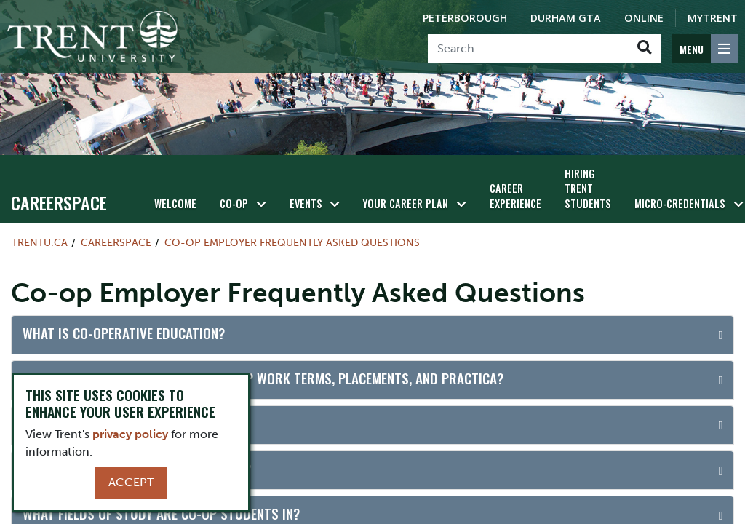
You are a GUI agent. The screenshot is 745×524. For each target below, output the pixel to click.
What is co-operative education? (124, 333)
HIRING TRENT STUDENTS (588, 189)
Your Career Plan (405, 203)
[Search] (528, 48)
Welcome (175, 203)
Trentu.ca (40, 242)
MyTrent (713, 18)
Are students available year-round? (135, 423)
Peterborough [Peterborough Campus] (465, 18)
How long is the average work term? (137, 468)
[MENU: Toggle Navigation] (705, 48)
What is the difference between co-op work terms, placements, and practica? (263, 378)
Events (306, 203)
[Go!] (644, 48)
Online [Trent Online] (644, 18)
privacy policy (130, 434)
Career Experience (515, 195)
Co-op (234, 203)
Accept (131, 482)
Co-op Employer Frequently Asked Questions (292, 242)
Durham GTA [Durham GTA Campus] (565, 18)
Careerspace (59, 202)
